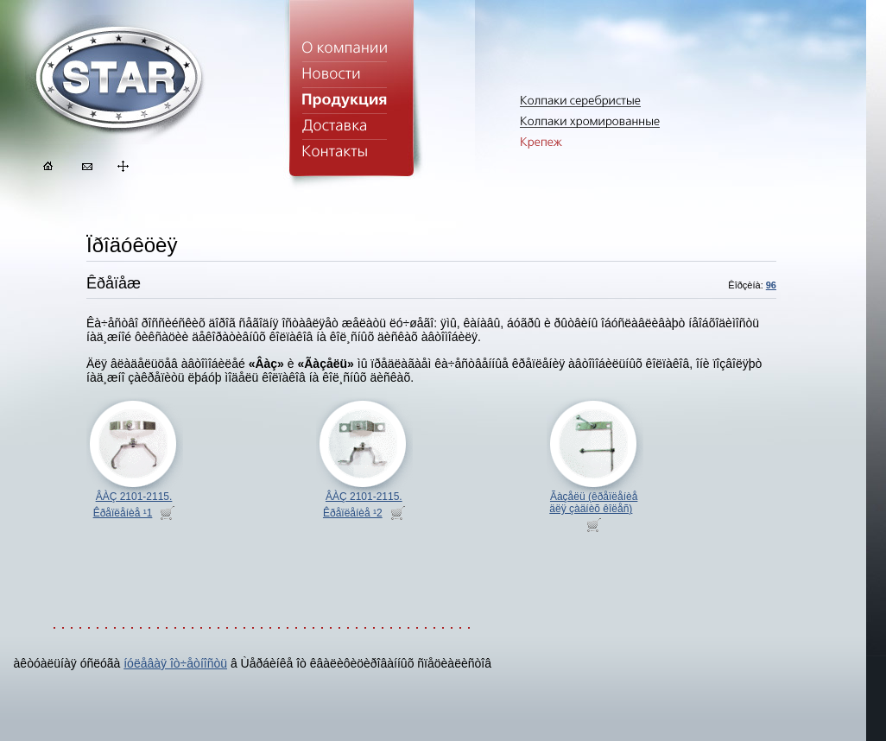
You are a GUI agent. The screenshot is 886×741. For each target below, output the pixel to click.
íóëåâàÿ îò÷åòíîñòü (175, 663)
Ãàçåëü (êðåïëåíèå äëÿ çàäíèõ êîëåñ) (593, 503)
